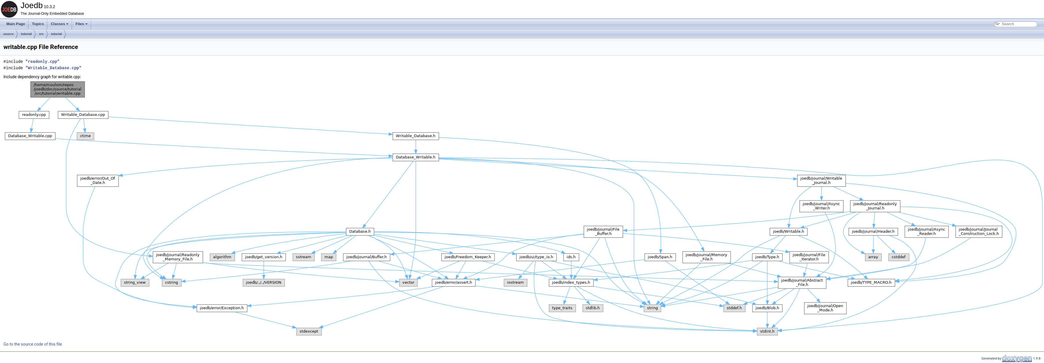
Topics (38, 24)
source (8, 34)
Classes (59, 24)
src (41, 34)
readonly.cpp (42, 61)
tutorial (26, 34)
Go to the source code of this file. (33, 344)
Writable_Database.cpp (53, 68)
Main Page (15, 24)
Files (81, 24)
